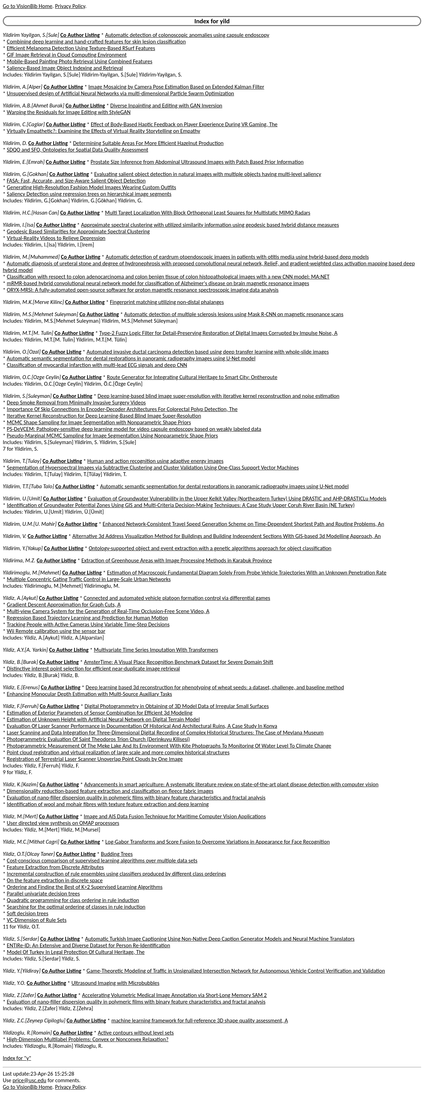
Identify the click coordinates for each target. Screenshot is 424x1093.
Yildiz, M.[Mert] (20, 816)
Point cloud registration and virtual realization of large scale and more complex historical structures (118, 752)
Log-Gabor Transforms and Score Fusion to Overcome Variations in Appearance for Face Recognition (217, 841)
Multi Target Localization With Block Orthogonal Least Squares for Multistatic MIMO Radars (207, 212)
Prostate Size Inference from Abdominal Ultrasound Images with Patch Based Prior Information (197, 162)
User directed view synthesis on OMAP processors (63, 823)
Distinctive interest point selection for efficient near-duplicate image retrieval (93, 668)
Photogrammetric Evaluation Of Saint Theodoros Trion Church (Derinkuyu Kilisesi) (98, 739)
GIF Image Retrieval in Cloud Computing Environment (67, 54)
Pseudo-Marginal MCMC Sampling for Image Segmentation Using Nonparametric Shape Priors (112, 435)
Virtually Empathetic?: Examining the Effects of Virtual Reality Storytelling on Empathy (103, 131)
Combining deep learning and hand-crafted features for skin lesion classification (96, 41)
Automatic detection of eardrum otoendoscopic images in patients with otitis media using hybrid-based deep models (237, 257)
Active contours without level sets (136, 1032)
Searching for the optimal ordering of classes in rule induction (76, 906)
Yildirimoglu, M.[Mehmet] (32, 572)
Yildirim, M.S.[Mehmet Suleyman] (40, 314)
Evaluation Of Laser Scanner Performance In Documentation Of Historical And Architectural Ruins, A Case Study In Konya (142, 726)
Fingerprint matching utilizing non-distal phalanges (167, 302)
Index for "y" (17, 1058)
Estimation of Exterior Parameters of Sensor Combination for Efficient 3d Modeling (99, 712)
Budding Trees (117, 854)
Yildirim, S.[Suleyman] (27, 396)
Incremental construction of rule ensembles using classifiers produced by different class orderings (116, 873)
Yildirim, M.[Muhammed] (31, 257)
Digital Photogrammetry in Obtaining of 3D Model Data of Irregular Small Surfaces (177, 706)
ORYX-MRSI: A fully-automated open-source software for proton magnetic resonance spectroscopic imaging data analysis (143, 290)
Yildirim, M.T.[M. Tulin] (28, 333)
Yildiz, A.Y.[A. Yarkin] (25, 649)
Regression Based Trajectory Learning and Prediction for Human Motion (87, 617)
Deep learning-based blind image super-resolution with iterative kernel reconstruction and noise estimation (218, 396)
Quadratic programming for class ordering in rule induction (73, 900)
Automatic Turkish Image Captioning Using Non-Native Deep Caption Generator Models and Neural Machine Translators (219, 938)
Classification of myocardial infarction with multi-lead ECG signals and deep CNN (97, 365)
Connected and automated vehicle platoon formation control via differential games (177, 598)
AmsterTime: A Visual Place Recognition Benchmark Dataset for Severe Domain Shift (178, 662)
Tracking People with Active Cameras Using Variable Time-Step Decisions (88, 624)
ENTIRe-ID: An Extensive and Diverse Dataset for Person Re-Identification (88, 945)
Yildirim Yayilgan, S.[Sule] (31, 35)
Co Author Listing (80, 35)
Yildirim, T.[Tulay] (22, 461)
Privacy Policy (70, 6)
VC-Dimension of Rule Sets (37, 920)
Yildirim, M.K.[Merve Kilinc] (33, 302)
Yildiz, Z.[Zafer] (19, 995)
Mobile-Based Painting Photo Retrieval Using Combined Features (79, 61)
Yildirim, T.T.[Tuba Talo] (28, 486)
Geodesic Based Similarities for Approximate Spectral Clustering (78, 231)
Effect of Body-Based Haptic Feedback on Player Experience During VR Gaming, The (184, 124)
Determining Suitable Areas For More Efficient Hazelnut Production (148, 143)
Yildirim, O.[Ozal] (22, 351)
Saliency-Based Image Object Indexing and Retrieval (65, 68)
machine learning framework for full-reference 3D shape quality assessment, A (199, 1020)
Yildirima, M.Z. (19, 560)
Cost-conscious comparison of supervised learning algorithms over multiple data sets (102, 860)
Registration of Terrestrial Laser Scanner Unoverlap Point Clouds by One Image (95, 759)
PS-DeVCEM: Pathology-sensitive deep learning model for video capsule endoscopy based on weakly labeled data (134, 429)
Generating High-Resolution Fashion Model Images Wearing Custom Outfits (91, 187)
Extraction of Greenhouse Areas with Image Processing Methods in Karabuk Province (176, 560)
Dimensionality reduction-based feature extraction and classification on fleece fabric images (110, 791)
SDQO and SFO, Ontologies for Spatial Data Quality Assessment (77, 149)
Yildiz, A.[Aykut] (20, 598)
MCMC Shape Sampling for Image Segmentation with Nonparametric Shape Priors (99, 422)
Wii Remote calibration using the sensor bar (56, 631)
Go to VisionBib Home (27, 6)
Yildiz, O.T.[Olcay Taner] (29, 854)
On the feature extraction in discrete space (55, 880)
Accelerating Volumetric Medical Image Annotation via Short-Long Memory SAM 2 (174, 995)
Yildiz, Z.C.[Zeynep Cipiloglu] (34, 1020)
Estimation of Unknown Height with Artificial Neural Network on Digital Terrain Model (103, 719)
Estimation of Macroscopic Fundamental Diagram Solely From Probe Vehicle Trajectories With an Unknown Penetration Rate (246, 572)
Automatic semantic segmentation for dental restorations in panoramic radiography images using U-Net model (131, 358)
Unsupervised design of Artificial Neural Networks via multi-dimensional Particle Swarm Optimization (120, 93)
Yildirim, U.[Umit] (22, 498)
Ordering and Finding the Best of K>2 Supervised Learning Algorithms (85, 887)
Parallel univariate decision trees (43, 893)
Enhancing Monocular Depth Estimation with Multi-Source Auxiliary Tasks (89, 694)
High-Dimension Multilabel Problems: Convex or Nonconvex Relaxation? (88, 1039)
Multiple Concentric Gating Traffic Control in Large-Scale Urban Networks (89, 579)
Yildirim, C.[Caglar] (24, 124)
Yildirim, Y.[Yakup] (23, 548)
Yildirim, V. (14, 536)
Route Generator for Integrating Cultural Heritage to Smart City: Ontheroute (192, 377)
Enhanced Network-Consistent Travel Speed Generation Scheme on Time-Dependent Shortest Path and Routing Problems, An (243, 524)
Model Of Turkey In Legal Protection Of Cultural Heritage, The (76, 952)
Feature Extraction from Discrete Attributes (55, 867)
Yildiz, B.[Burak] (20, 662)
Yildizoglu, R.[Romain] (27, 1032)
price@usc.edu (29, 1080)
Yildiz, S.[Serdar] (21, 938)
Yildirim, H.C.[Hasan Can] (31, 212)
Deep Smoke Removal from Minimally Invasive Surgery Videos (76, 402)
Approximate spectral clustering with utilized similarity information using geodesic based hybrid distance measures (210, 225)
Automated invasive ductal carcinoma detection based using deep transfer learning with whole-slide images (208, 351)
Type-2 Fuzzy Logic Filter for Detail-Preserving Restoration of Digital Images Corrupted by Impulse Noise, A (218, 333)
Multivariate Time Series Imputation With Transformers (156, 649)
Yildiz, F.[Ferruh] (21, 706)
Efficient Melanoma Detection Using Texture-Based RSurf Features (81, 48)
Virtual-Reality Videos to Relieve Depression (56, 238)
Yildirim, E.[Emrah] (24, 162)
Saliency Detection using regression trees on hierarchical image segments (89, 194)
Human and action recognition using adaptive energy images (155, 461)
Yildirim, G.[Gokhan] (25, 174)
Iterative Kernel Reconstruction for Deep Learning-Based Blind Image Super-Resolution (104, 415)
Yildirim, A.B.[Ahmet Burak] (33, 105)
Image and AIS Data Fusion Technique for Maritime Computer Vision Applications (175, 816)
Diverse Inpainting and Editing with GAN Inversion (166, 105)
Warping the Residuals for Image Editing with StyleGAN (69, 112)
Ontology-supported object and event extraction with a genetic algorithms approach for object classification (210, 548)
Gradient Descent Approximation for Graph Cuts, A (64, 604)
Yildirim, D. (15, 143)
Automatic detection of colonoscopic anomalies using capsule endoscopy (187, 35)
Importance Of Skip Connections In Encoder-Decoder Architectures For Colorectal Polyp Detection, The (122, 409)
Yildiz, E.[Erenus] (21, 687)
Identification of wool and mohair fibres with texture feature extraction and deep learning (108, 804)
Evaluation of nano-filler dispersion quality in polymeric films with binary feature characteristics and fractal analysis (136, 797)
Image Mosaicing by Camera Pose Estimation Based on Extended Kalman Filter (176, 86)
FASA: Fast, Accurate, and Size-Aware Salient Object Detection (76, 180)
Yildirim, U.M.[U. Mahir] (30, 524)
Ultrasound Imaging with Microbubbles (115, 983)
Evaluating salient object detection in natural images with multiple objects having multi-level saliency (207, 174)
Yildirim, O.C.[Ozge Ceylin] (32, 377)
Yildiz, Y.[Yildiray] (22, 970)
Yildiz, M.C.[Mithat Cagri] (31, 841)
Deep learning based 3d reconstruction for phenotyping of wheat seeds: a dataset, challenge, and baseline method (215, 687)
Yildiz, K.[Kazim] (20, 784)
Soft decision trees (27, 913)
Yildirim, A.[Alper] (22, 86)
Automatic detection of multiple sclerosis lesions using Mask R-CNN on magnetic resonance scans (233, 314)
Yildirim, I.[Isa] (19, 225)
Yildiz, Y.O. (14, 983)
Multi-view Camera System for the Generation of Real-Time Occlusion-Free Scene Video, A (108, 611)
